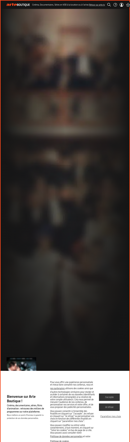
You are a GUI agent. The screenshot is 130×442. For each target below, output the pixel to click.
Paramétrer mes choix (110, 416)
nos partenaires (57, 388)
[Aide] (115, 4)
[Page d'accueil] (18, 4)
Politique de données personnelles (66, 436)
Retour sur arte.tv (97, 4)
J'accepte (109, 397)
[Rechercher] (109, 4)
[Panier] (128, 4)
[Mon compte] (121, 4)
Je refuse (109, 407)
